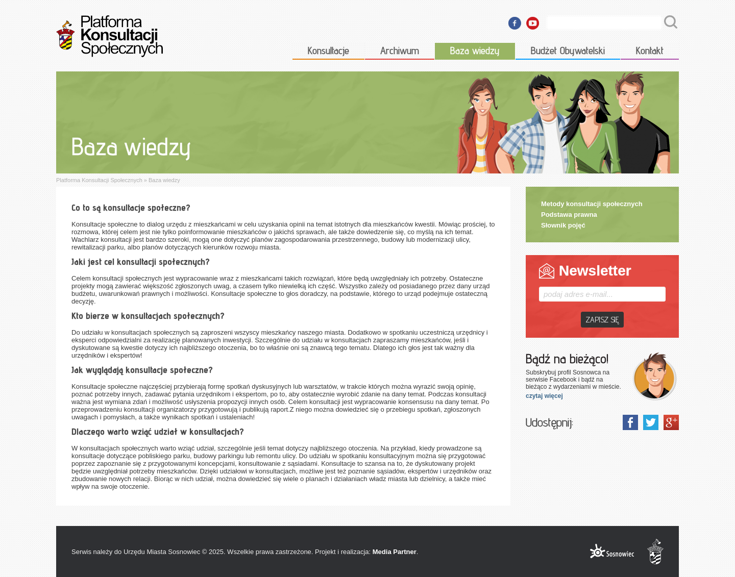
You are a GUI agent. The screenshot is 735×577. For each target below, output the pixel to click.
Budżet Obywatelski (568, 50)
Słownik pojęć (563, 225)
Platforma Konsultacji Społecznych (99, 180)
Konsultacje (328, 50)
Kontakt (650, 50)
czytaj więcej (544, 395)
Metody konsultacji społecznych (592, 204)
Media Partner (394, 552)
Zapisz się (602, 319)
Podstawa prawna (569, 214)
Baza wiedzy (475, 50)
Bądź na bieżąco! (567, 358)
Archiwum (399, 50)
